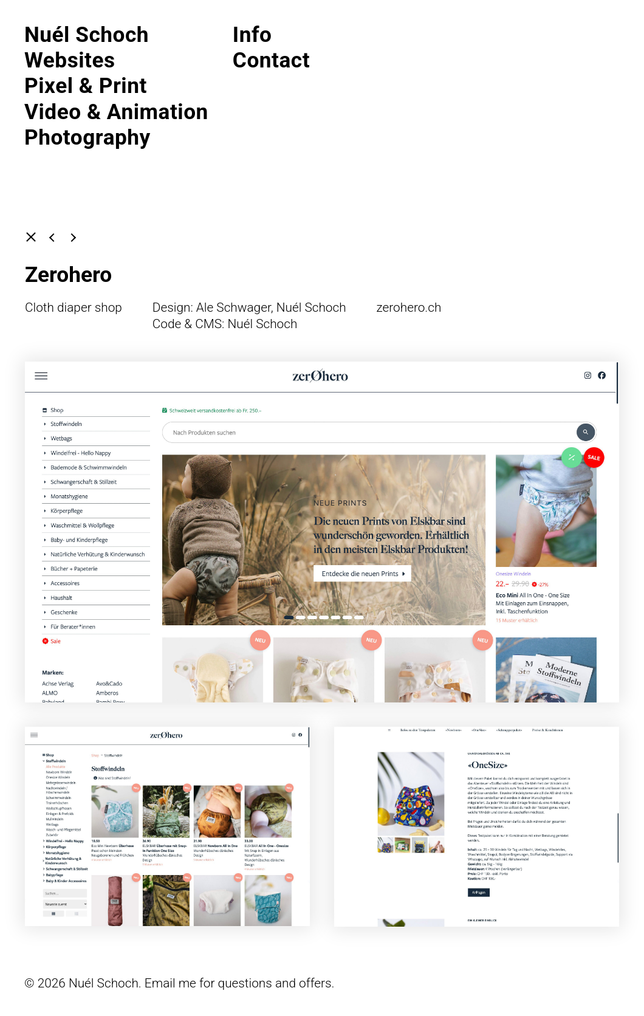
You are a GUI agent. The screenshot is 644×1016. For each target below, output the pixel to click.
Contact (271, 60)
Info (252, 34)
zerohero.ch (409, 307)
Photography (87, 137)
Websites (69, 60)
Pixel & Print (85, 85)
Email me (170, 983)
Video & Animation (116, 112)
